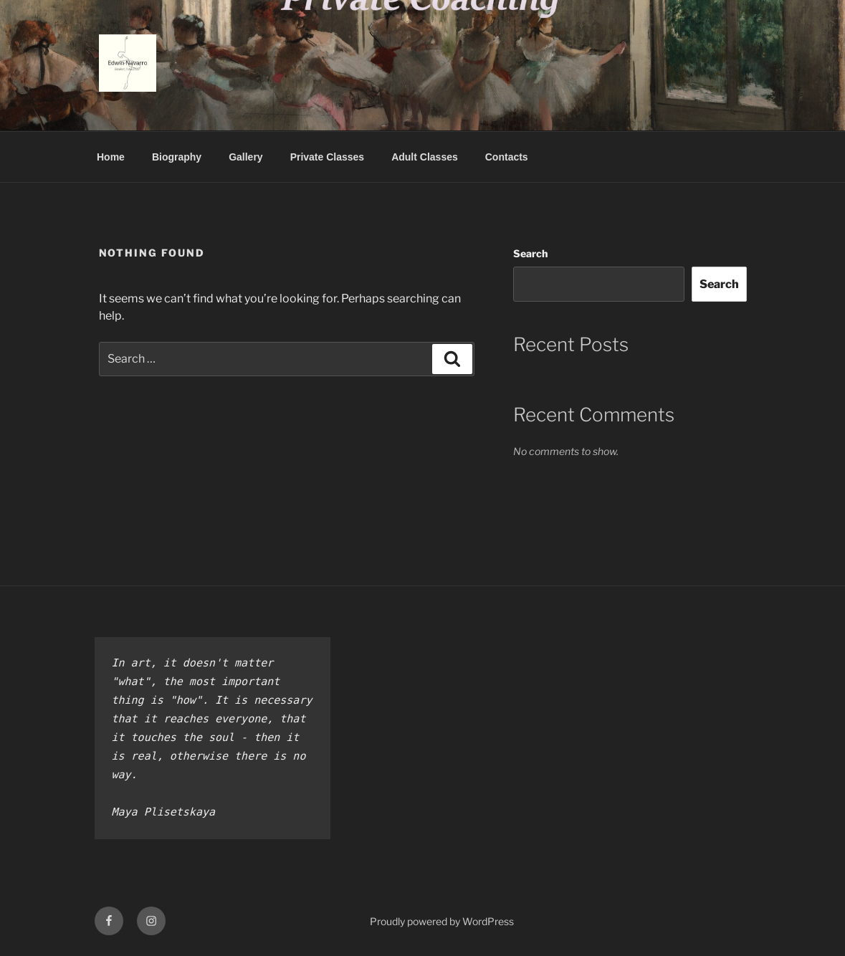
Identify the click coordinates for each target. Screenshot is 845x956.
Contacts (506, 157)
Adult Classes (424, 157)
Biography (176, 157)
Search (530, 253)
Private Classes (327, 157)
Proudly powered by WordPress (442, 921)
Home (111, 157)
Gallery (245, 157)
